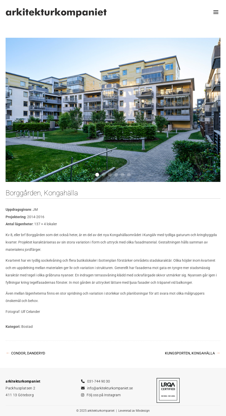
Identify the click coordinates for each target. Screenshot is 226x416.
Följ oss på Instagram (104, 395)
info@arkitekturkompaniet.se (110, 388)
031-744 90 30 (98, 381)
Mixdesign (143, 410)
